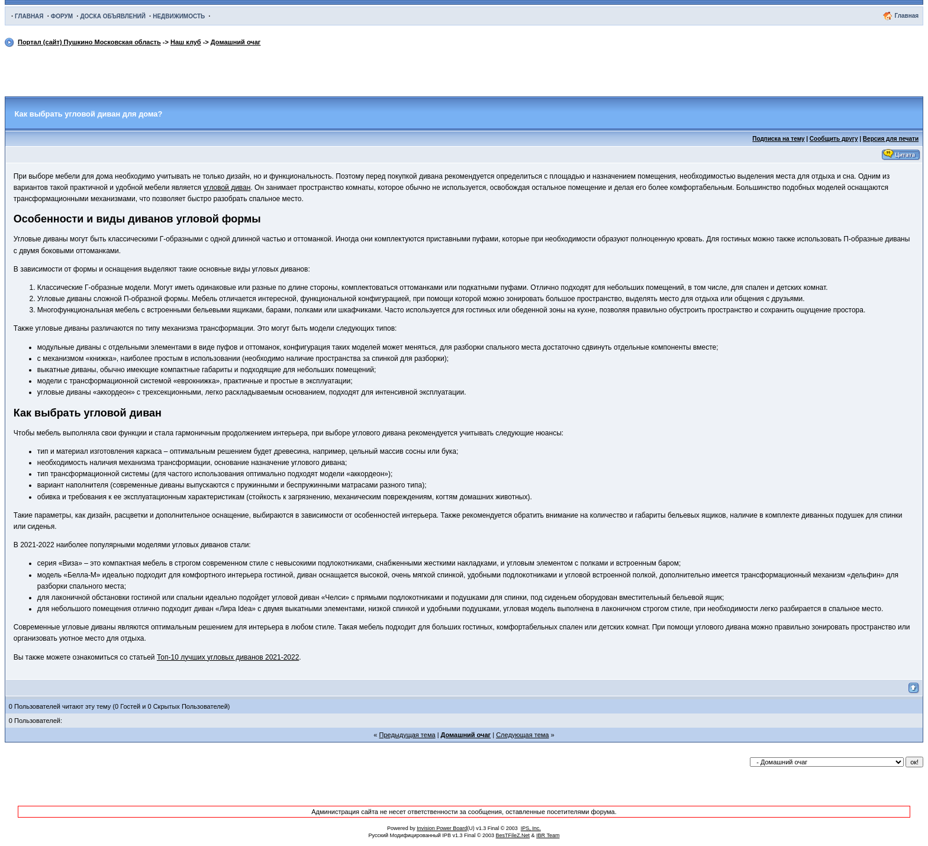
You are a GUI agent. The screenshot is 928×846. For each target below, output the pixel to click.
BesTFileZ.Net (513, 835)
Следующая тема (522, 734)
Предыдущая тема (407, 734)
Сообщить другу (834, 138)
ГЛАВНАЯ (29, 16)
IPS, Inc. (531, 828)
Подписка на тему (778, 138)
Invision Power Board (442, 828)
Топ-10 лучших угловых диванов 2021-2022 (228, 657)
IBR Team (547, 835)
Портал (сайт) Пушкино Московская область (89, 42)
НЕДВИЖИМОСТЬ (179, 16)
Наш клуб (185, 42)
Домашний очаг (236, 42)
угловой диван (226, 187)
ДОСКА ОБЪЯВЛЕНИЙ (113, 16)
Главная (906, 15)
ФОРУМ (62, 16)
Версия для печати (891, 138)
